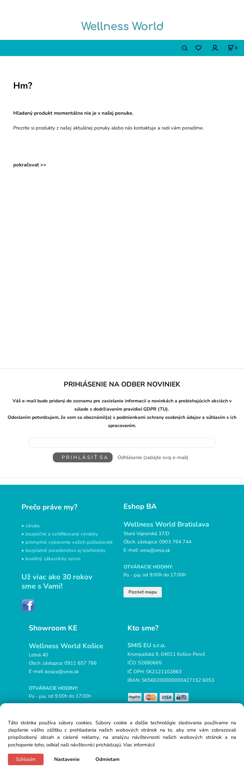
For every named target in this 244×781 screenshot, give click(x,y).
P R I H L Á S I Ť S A (83, 457)
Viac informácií (139, 744)
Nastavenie (67, 759)
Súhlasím (26, 759)
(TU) (163, 409)
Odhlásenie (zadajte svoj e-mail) (153, 457)
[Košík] (232, 47)
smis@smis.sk (155, 550)
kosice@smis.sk (62, 671)
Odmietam (107, 759)
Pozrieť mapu (142, 592)
